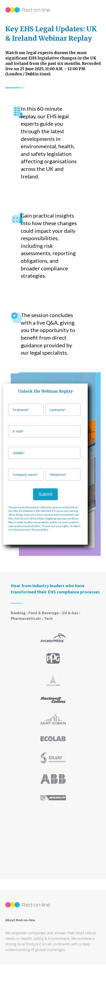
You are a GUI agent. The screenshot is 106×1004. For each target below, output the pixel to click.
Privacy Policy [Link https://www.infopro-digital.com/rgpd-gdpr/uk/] (40, 529)
